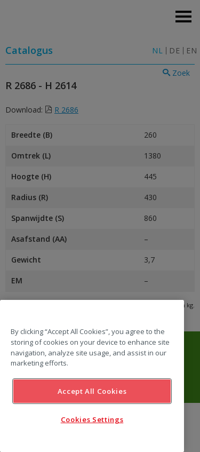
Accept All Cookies (92, 391)
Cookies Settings (92, 419)
